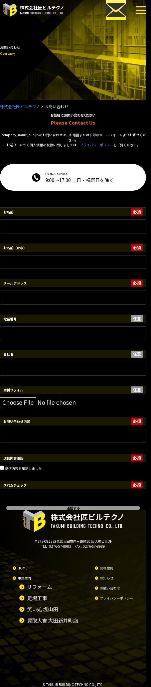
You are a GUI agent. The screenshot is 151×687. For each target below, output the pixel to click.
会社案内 (106, 567)
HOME (22, 567)
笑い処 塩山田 (42, 609)
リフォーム (39, 586)
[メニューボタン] (141, 10)
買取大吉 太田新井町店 (52, 620)
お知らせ (106, 577)
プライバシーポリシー (96, 144)
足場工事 (37, 598)
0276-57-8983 (60, 546)
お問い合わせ (110, 587)
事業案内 (24, 577)
